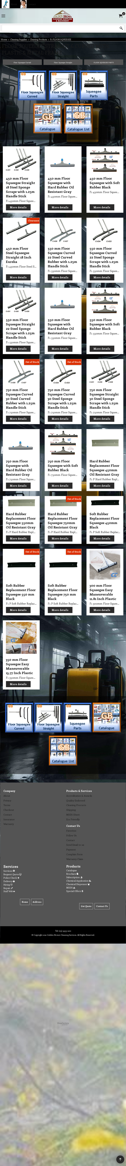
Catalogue (71, 870)
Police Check (11, 877)
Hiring (7, 884)
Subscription (74, 877)
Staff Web (9, 891)
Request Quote (12, 874)
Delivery (9, 881)
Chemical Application (78, 880)
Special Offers (74, 891)
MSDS (70, 887)
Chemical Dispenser (78, 884)
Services (9, 870)
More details (18, 207)
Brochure (72, 873)
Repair (8, 888)
